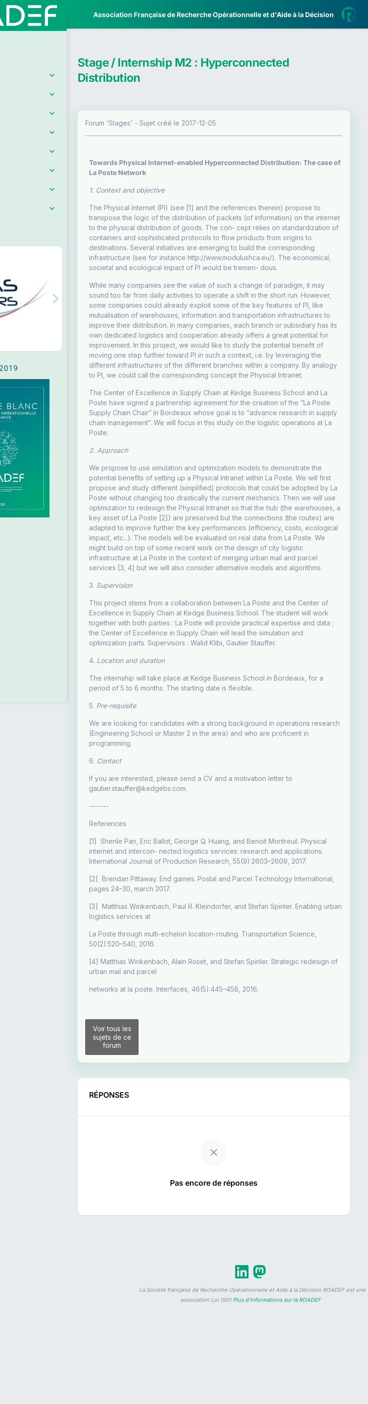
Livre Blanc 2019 (48, 351)
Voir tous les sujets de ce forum (166, 1205)
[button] (14, 282)
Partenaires (39, 219)
